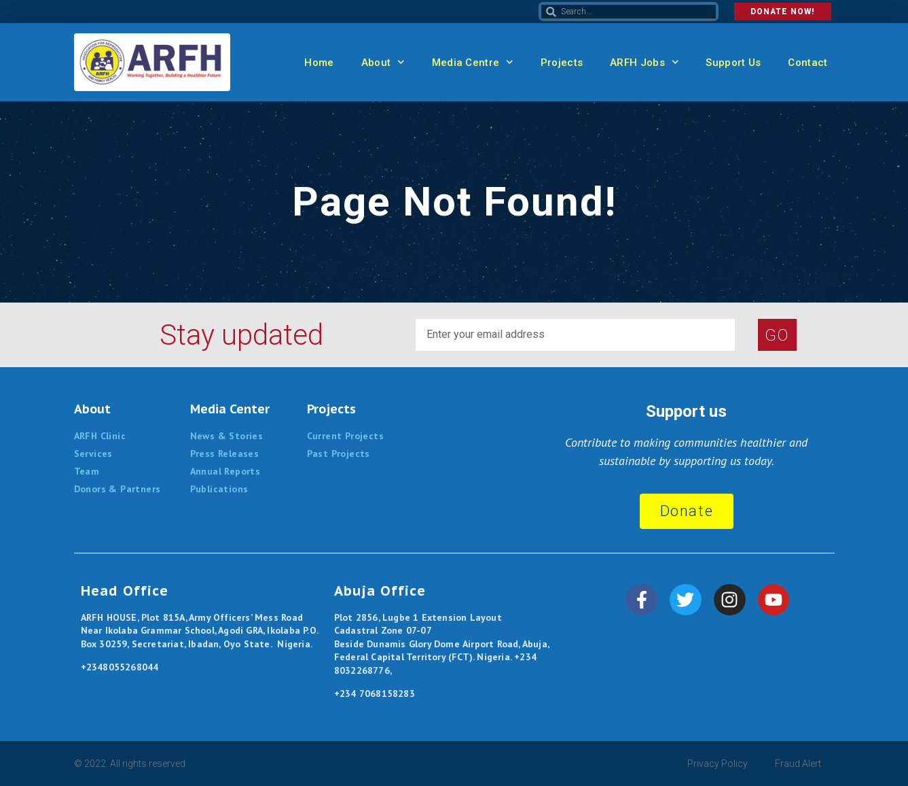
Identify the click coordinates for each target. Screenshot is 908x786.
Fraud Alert (798, 763)
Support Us (733, 62)
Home (318, 62)
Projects (562, 62)
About (383, 62)
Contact (807, 62)
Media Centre (472, 62)
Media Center (230, 409)
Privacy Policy (717, 763)
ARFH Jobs (644, 62)
